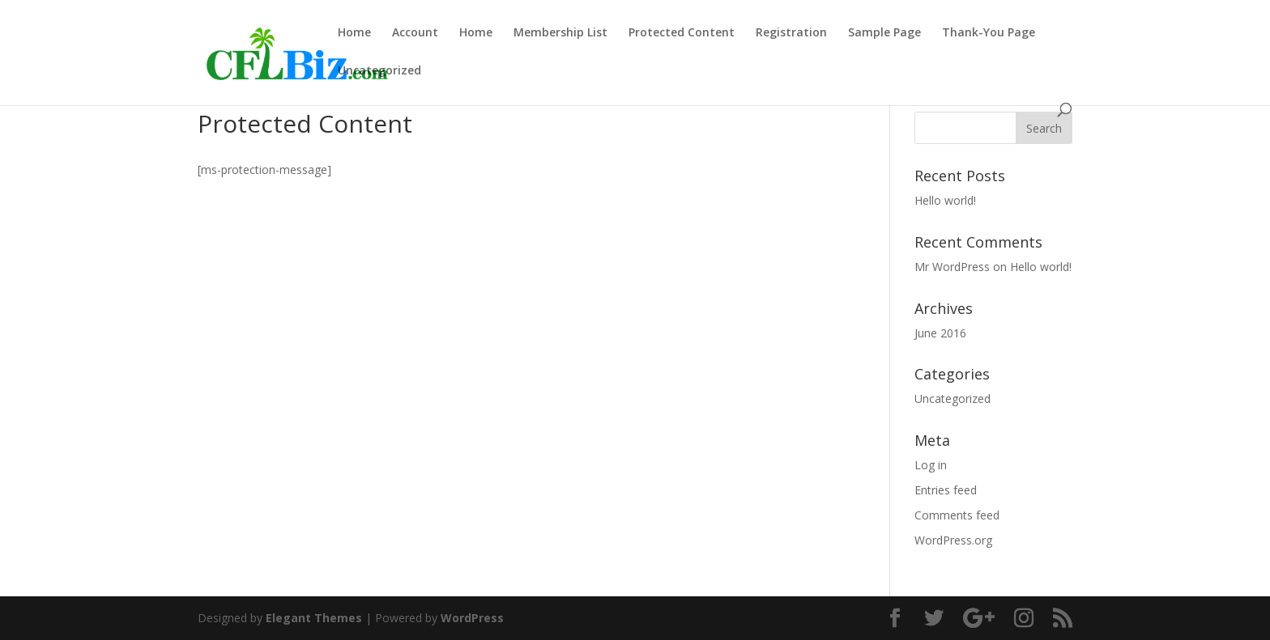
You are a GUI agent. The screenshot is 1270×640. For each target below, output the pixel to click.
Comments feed (956, 515)
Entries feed (945, 490)
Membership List (560, 33)
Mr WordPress (952, 266)
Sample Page (884, 33)
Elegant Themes (314, 617)
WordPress (472, 617)
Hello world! (945, 200)
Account (415, 33)
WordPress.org (953, 540)
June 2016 (940, 333)
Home (354, 33)
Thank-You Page (988, 33)
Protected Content (682, 33)
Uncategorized (379, 71)
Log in (930, 465)
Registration (791, 33)
